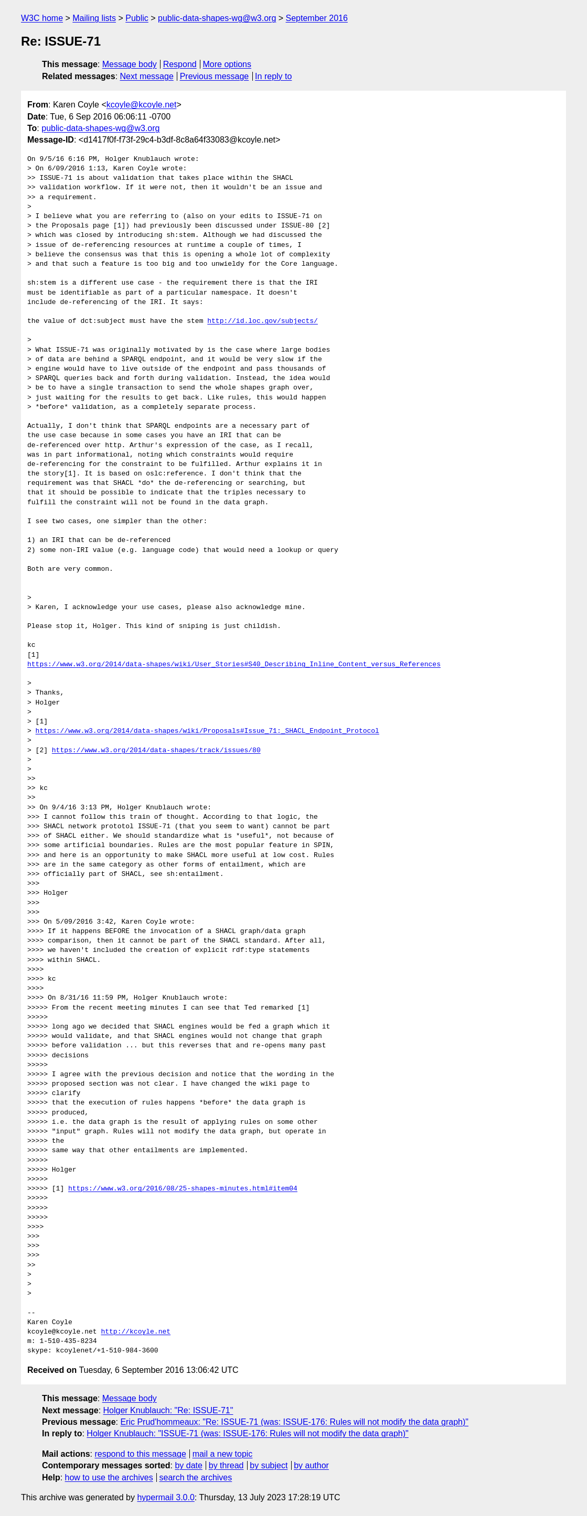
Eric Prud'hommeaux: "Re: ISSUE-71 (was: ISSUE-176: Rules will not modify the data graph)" (294, 1421)
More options (227, 64)
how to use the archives (109, 1477)
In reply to (273, 76)
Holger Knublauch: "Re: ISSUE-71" (168, 1410)
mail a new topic (223, 1453)
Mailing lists (94, 18)
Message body (129, 64)
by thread (226, 1465)
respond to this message (140, 1453)
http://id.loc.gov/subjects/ (262, 321)
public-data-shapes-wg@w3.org (217, 18)
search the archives (195, 1477)
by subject (268, 1465)
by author (311, 1465)
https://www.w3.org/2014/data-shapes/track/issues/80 (156, 750)
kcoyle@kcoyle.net (141, 104)
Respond (180, 64)
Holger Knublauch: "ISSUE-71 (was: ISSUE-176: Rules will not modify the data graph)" (247, 1433)
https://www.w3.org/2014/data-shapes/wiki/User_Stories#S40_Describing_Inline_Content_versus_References (234, 664)
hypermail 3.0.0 (165, 1497)
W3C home (42, 18)
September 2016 (317, 18)
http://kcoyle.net (135, 1332)
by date (188, 1465)
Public (136, 18)
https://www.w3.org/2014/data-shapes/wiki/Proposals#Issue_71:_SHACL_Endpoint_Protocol (207, 731)
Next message (147, 76)
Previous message (214, 76)
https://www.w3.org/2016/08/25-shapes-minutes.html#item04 (182, 1189)
